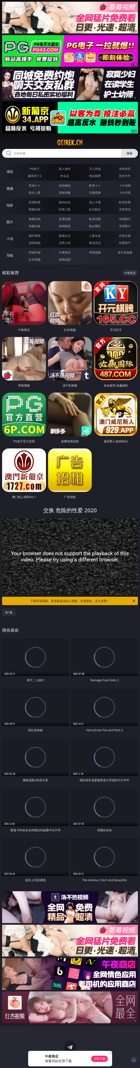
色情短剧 (65, 259)
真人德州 (65, 169)
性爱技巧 (125, 243)
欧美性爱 (125, 202)
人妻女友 (95, 236)
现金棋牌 (95, 176)
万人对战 (95, 169)
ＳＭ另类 (125, 193)
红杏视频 (35, 259)
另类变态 (125, 209)
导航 (10, 255)
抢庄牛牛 (125, 176)
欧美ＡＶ (95, 185)
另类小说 (65, 243)
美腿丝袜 (35, 226)
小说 (10, 238)
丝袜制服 (65, 193)
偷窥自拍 (35, 219)
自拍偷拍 (65, 185)
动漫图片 (125, 219)
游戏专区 (125, 169)
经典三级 (65, 209)
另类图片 (125, 226)
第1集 (9, 612)
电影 (10, 205)
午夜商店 (65, 252)
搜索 (129, 153)
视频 (10, 188)
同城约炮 (35, 252)
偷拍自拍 (65, 202)
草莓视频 (95, 252)
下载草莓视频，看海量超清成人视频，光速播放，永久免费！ (83, 600)
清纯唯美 (65, 226)
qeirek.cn (70, 142)
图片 (10, 222)
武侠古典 (125, 236)
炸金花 (64, 176)
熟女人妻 (35, 193)
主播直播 (95, 193)
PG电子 (35, 169)
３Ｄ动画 (125, 185)
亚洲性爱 (35, 202)
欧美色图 (95, 219)
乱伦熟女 (95, 209)
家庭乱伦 (65, 236)
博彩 (10, 171)
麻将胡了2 (34, 176)
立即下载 (99, 1059)
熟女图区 (95, 226)
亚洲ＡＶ (35, 185)
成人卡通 (95, 202)
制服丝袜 (35, 209)
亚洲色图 (65, 219)
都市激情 (35, 236)
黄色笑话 (95, 243)
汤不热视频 (125, 252)
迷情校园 (35, 243)
